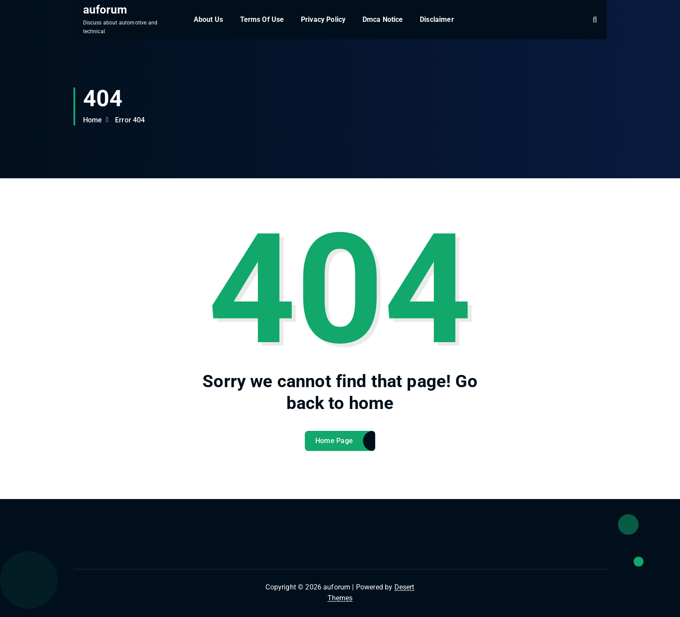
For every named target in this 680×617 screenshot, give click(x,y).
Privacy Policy (323, 19)
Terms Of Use (262, 19)
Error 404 (130, 120)
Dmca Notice (383, 19)
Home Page (334, 441)
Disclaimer (437, 19)
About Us (208, 19)
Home (92, 120)
